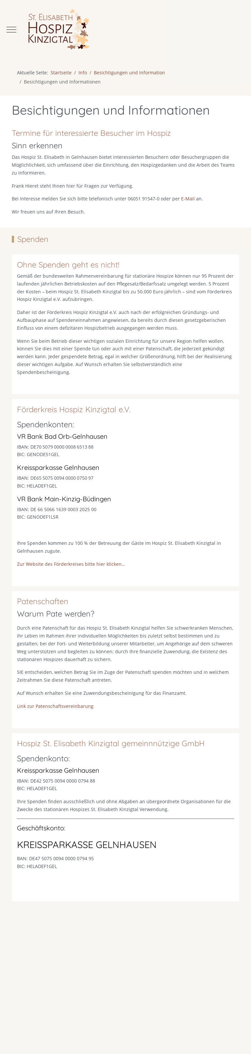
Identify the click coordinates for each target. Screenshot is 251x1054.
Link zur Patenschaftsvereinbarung (55, 713)
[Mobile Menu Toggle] (11, 29)
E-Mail (188, 198)
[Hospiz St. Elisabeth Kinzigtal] (125, 29)
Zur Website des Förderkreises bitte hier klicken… (71, 571)
